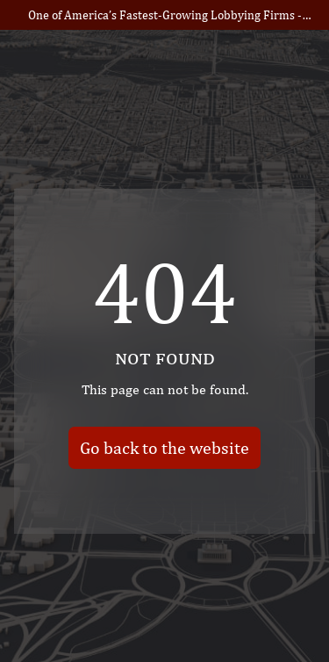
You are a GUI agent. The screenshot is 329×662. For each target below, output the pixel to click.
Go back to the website (164, 446)
